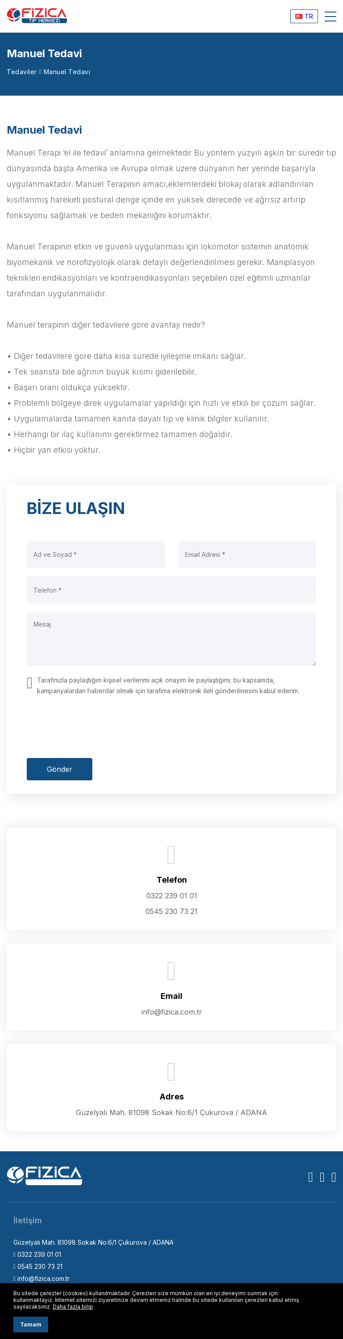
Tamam (30, 1324)
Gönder (59, 769)
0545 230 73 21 (171, 911)
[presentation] (94, 727)
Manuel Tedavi (67, 72)
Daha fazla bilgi (73, 1306)
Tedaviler (22, 72)
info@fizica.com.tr (171, 1011)
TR (304, 16)
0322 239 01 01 (171, 895)
